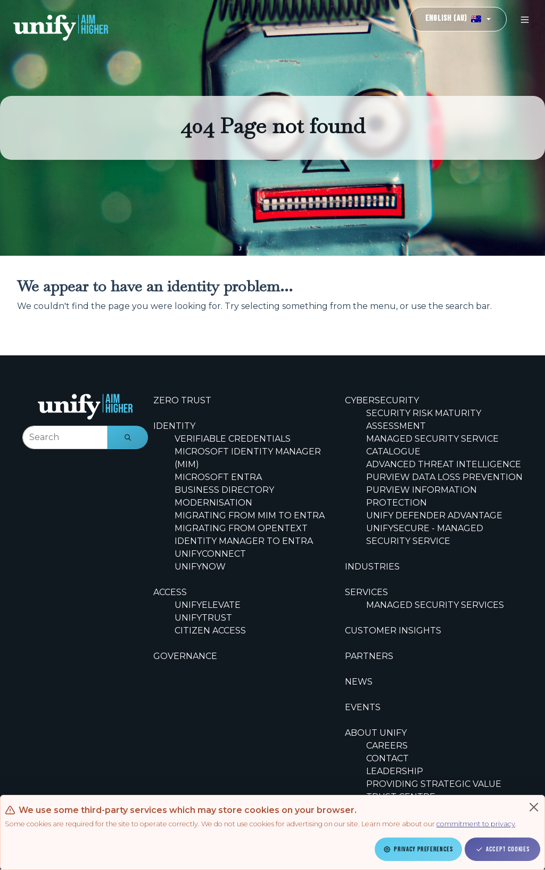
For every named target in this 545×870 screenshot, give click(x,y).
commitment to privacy (475, 824)
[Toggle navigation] (524, 19)
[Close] (533, 807)
